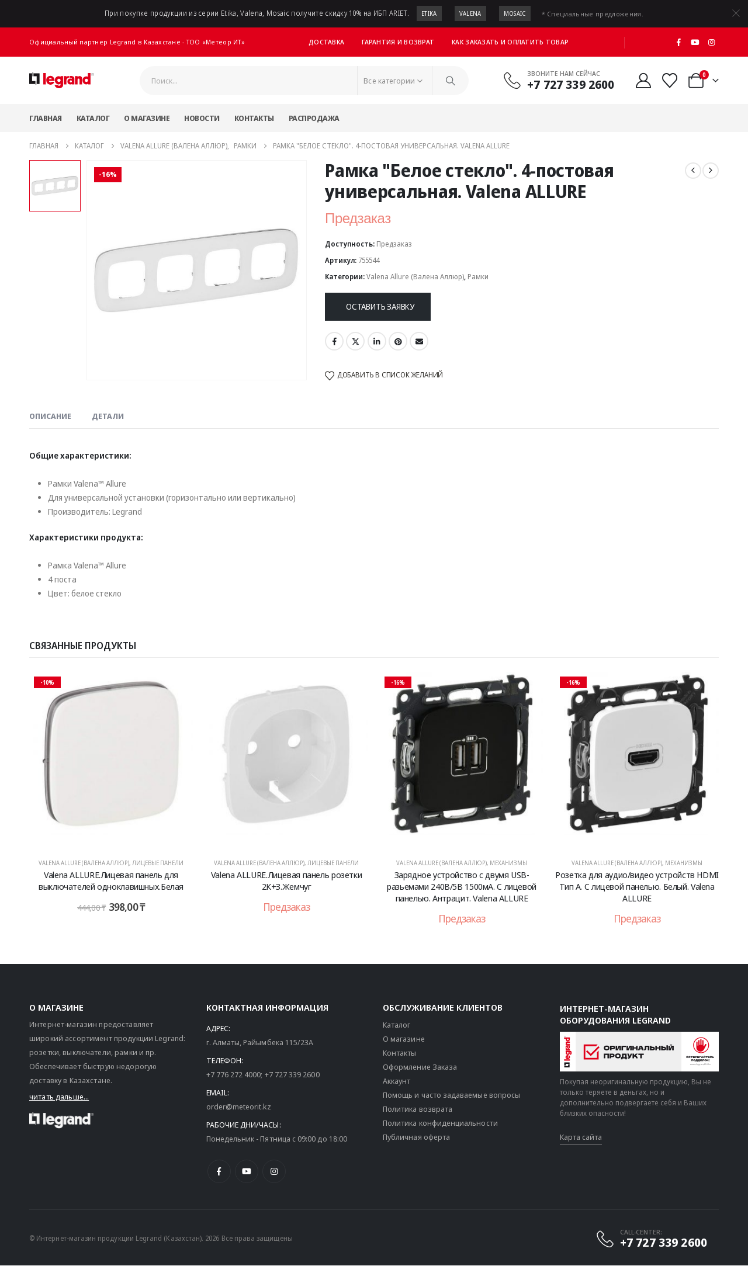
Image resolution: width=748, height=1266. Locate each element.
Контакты (254, 118)
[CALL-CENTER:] (651, 1239)
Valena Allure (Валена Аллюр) (415, 277)
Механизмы (508, 863)
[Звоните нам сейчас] (559, 80)
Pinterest (398, 341)
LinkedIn (377, 341)
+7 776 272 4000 (233, 1075)
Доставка (326, 41)
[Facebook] (679, 42)
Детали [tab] (108, 416)
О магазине (146, 118)
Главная (45, 118)
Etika (429, 13)
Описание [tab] (50, 416)
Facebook (334, 341)
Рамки (478, 277)
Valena (470, 13)
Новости (202, 118)
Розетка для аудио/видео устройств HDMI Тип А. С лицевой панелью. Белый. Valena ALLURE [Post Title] (637, 886)
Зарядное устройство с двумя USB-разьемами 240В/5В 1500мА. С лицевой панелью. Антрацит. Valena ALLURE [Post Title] (461, 886)
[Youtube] (695, 42)
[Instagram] (711, 42)
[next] (710, 170)
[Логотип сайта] (61, 80)
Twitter (355, 341)
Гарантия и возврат (398, 41)
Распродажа (314, 118)
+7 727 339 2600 (292, 1075)
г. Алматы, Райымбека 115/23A (260, 1043)
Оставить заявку (380, 306)
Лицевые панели (157, 863)
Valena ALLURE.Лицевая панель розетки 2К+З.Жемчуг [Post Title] (286, 880)
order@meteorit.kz (238, 1107)
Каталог (93, 118)
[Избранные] (670, 80)
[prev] (693, 170)
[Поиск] (450, 80)
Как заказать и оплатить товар (510, 41)
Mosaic (515, 13)
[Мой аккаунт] (643, 80)
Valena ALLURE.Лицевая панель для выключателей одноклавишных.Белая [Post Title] (111, 880)
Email (419, 341)
